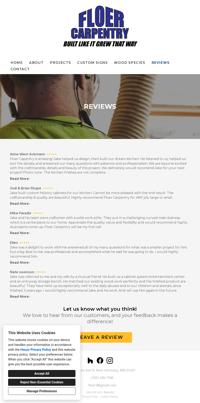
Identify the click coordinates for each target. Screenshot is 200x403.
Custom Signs (92, 63)
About (36, 63)
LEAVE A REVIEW (100, 337)
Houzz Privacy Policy (35, 350)
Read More (20, 179)
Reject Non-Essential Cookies (41, 382)
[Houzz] (90, 360)
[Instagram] (109, 360)
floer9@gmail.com (102, 385)
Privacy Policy (89, 396)
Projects (60, 63)
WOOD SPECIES (129, 63)
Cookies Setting (109, 396)
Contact (20, 69)
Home (17, 63)
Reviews (161, 63)
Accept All (41, 373)
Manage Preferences (42, 391)
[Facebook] (100, 360)
